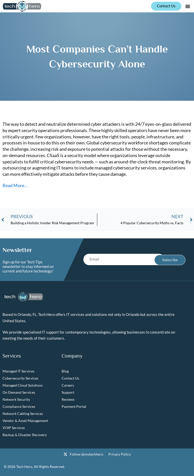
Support (68, 392)
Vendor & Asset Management (25, 421)
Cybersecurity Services (20, 378)
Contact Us (70, 378)
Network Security (16, 399)
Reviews (68, 399)
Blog (65, 371)
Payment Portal (74, 407)
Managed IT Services (18, 371)
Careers (68, 385)
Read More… (15, 185)
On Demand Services (19, 392)
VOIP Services (14, 428)
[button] (187, 6)
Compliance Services (19, 407)
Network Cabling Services (23, 414)
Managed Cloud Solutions (23, 385)
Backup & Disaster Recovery (25, 435)
